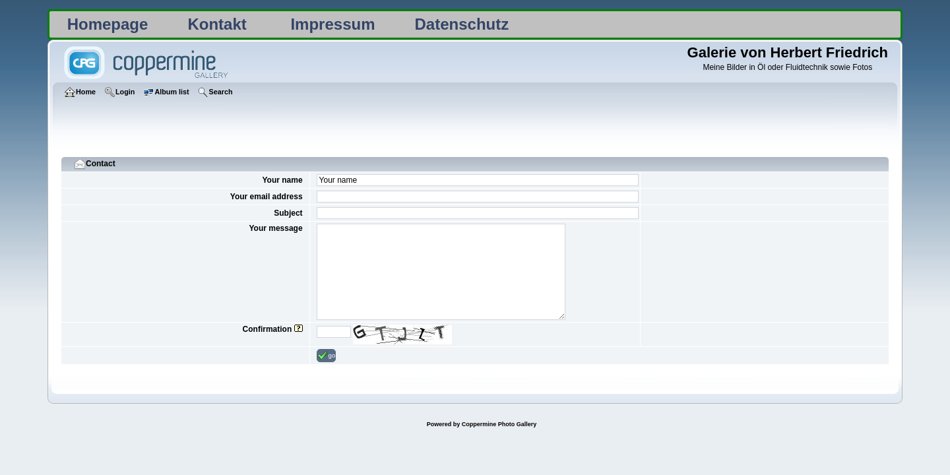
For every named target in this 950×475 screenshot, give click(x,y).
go (326, 355)
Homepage (107, 24)
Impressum (332, 24)
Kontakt (216, 24)
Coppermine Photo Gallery (499, 424)
